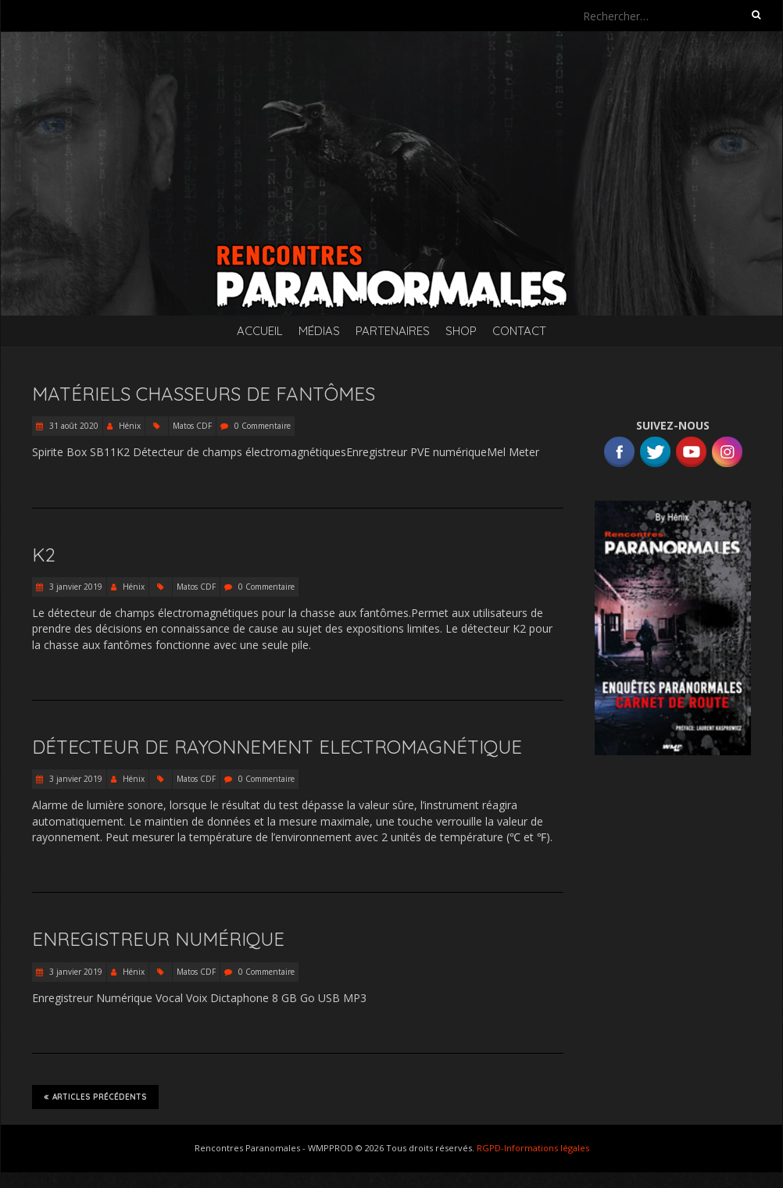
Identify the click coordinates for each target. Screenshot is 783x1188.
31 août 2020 (72, 425)
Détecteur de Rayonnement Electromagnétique (277, 746)
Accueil (260, 330)
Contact (519, 330)
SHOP (461, 330)
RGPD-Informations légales (533, 1148)
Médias (319, 330)
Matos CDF (192, 425)
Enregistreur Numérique (158, 939)
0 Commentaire (262, 425)
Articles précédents (95, 1096)
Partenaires (393, 330)
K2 (43, 554)
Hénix (130, 425)
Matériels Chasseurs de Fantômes (203, 393)
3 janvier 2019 (74, 586)
